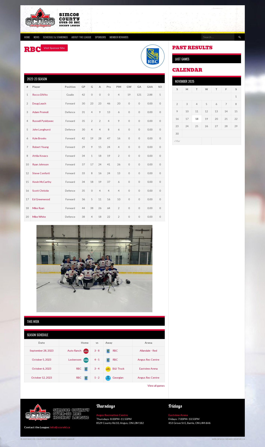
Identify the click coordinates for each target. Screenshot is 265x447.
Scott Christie (40, 190)
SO (160, 86)
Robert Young (40, 146)
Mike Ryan (38, 208)
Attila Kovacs (40, 155)
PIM (118, 86)
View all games (156, 385)
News (36, 37)
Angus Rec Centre (148, 359)
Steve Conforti (41, 173)
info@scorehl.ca (60, 427)
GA (139, 86)
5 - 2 (96, 377)
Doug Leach (39, 103)
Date (41, 342)
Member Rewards (119, 37)
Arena (148, 342)
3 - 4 (96, 368)
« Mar (177, 140)
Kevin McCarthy (41, 181)
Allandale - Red (148, 350)
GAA (150, 86)
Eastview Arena (148, 368)
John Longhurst (41, 129)
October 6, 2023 (41, 368)
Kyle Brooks (39, 138)
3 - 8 (96, 350)
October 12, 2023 (41, 377)
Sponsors (100, 37)
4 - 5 (96, 359)
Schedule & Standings (55, 37)
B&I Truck (114, 368)
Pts (109, 86)
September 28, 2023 (41, 350)
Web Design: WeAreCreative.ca (228, 439)
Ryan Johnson (40, 164)
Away (108, 342)
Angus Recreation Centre (112, 415)
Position (70, 86)
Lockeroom (77, 359)
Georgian (114, 377)
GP (83, 86)
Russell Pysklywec (43, 120)
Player (36, 86)
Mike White (39, 216)
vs (97, 342)
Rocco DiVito (40, 94)
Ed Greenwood (41, 199)
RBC (111, 350)
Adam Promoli (40, 112)
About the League (81, 37)
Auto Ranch (77, 350)
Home (27, 37)
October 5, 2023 (41, 359)
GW (129, 86)
